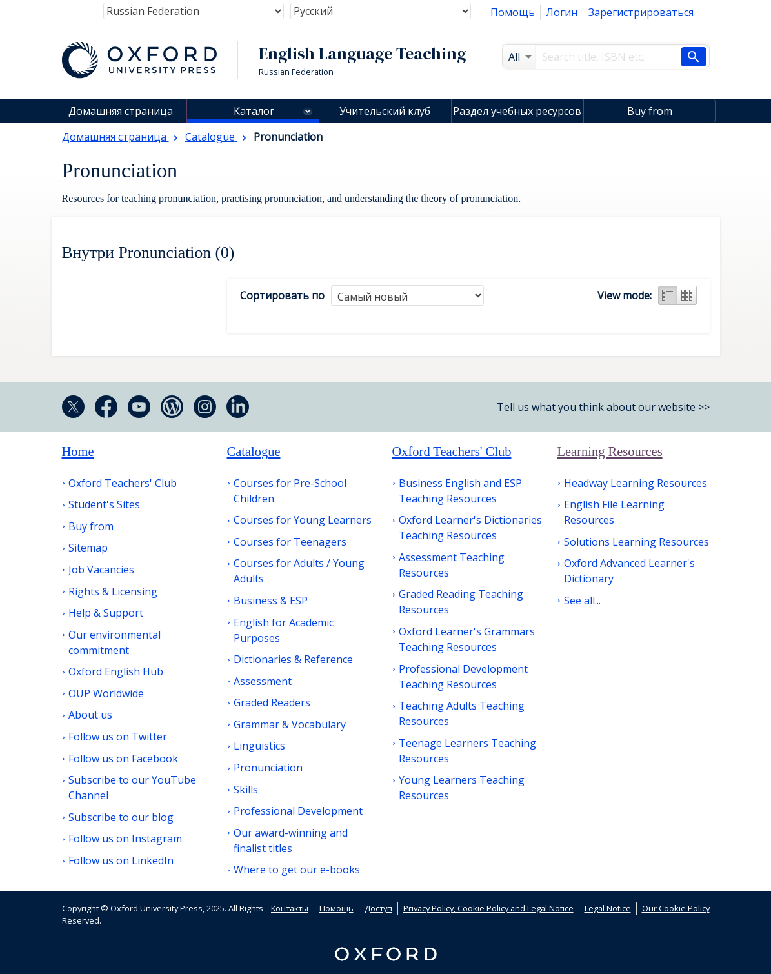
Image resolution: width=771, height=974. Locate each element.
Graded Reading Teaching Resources (461, 602)
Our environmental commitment (114, 642)
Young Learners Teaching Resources (462, 787)
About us (90, 715)
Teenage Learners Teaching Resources (467, 751)
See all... (582, 600)
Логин (561, 12)
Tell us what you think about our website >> (603, 407)
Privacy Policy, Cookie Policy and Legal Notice (488, 908)
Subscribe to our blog (121, 817)
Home (78, 451)
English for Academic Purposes (284, 630)
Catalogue (254, 451)
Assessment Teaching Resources (452, 565)
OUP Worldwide (106, 693)
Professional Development (298, 811)
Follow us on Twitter (117, 737)
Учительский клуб (384, 111)
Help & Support (105, 613)
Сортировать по (282, 295)
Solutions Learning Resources (636, 542)
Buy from (649, 111)
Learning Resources (610, 451)
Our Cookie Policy (676, 908)
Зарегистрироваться (641, 12)
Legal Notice (608, 908)
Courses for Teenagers (290, 542)
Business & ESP (271, 600)
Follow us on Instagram (125, 838)
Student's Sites (104, 504)
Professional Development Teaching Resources (463, 676)
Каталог (254, 111)
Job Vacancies (101, 569)
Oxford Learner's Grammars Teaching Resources (467, 639)
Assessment (263, 681)
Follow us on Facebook (123, 758)
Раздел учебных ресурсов (517, 111)
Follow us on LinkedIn (121, 860)
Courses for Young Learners (303, 520)
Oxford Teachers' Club (122, 483)
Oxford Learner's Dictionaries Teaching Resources (470, 527)
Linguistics (259, 746)
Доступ (378, 908)
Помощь (512, 12)
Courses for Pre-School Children (290, 491)
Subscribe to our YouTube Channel (132, 787)
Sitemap (88, 548)
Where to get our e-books (297, 869)
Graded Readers (272, 702)
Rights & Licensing (112, 591)
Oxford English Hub (115, 671)
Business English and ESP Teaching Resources (460, 491)
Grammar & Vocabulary (290, 724)
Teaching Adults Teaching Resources (462, 713)
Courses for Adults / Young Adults (299, 571)
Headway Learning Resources (635, 483)
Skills (246, 789)
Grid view (687, 295)
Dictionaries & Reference (293, 659)
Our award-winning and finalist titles (291, 840)
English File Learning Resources (614, 512)
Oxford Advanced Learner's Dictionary (629, 571)
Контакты (289, 908)
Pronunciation (268, 767)
